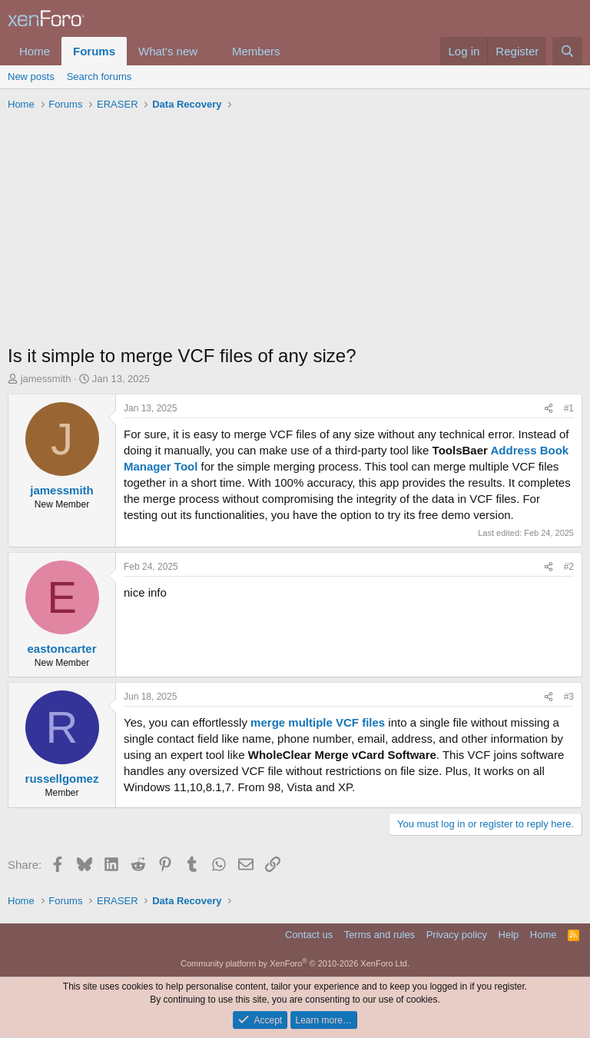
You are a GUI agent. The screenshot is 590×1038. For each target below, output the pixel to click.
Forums (94, 51)
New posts (31, 76)
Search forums (99, 76)
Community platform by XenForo (295, 963)
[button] (209, 51)
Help (509, 934)
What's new (167, 51)
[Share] (549, 409)
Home (34, 51)
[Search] (567, 51)
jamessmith (46, 378)
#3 (569, 696)
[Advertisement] (295, 231)
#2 (569, 566)
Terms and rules (379, 934)
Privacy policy (456, 934)
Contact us (309, 934)
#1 (569, 408)
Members (256, 51)
